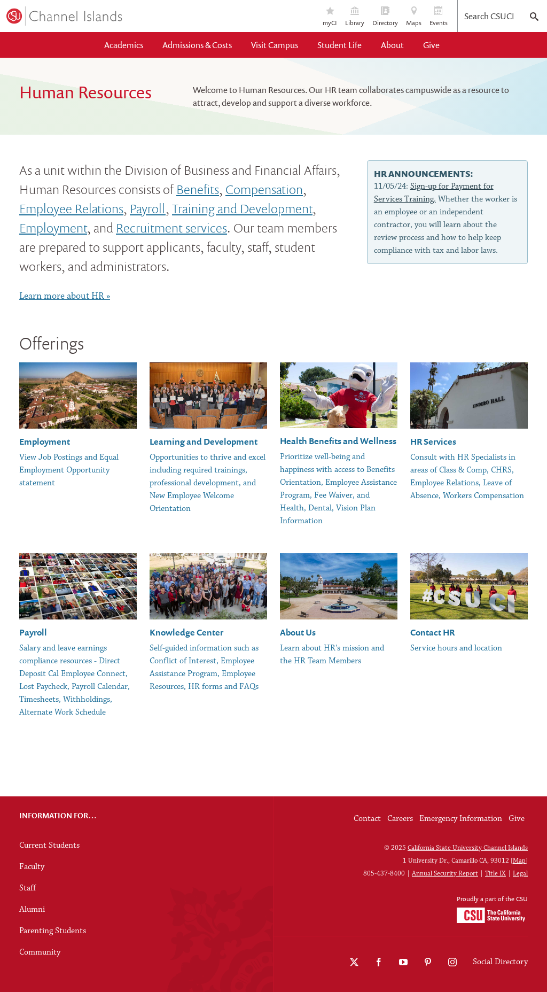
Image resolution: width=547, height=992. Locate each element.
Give (431, 45)
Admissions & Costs (197, 45)
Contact (367, 819)
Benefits (197, 189)
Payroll (148, 208)
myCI (330, 16)
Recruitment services (171, 227)
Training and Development (242, 208)
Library (354, 16)
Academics (123, 45)
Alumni (32, 909)
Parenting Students (52, 931)
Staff (27, 888)
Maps (413, 16)
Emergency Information (460, 819)
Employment (53, 227)
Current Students (49, 845)
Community (39, 952)
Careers (400, 819)
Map (519, 860)
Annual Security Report (445, 873)
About (392, 45)
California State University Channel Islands (468, 847)
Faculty (31, 867)
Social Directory (500, 962)
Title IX (495, 873)
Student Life (339, 45)
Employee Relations (71, 208)
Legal (520, 873)
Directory (385, 16)
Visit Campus (274, 45)
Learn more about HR (61, 296)
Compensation (264, 189)
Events (438, 16)
